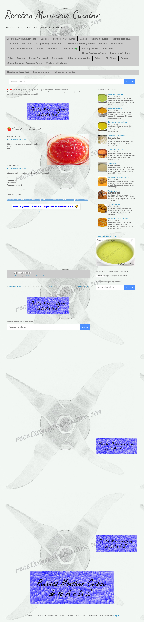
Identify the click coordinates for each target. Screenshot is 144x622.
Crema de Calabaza (115, 108)
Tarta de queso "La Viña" (117, 150)
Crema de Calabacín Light (107, 236)
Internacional (117, 44)
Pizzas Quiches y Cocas (94, 53)
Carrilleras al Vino (114, 191)
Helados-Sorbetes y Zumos (81, 44)
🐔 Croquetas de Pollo (116, 205)
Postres (21, 58)
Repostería (57, 58)
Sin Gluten (111, 58)
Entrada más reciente (14, 286)
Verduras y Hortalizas (56, 63)
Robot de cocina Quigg (78, 58)
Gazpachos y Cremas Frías (49, 44)
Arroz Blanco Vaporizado (117, 136)
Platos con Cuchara (120, 53)
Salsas (98, 58)
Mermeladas (54, 48)
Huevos (103, 44)
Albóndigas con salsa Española (119, 177)
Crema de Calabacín (115, 94)
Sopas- (124, 58)
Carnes (83, 39)
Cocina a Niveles (99, 39)
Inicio (50, 286)
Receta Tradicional (38, 58)
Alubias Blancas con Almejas (118, 218)
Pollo (10, 58)
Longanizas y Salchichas (19, 48)
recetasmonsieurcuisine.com (16, 139)
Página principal (41, 72)
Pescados (108, 48)
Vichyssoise (112, 163)
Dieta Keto (12, 44)
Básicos (45, 39)
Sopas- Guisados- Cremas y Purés (24, 63)
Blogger (116, 616)
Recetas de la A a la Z (18, 72)
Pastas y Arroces (90, 48)
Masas (40, 48)
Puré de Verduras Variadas (117, 122)
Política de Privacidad (64, 72)
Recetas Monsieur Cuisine (52, 14)
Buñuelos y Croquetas (64, 39)
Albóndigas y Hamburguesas (21, 39)
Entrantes (27, 44)
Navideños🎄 (70, 49)
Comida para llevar (121, 39)
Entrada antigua (83, 286)
